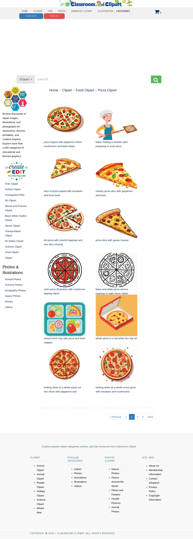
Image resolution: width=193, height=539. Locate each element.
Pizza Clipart (107, 90)
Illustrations (80, 481)
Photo (62, 11)
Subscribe (31, 16)
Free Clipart (11, 183)
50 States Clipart (14, 241)
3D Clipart (10, 200)
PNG (50, 11)
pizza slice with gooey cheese (112, 240)
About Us (154, 465)
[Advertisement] (96, 45)
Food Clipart (12, 252)
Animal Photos (13, 279)
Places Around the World (118, 481)
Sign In (54, 16)
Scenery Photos (14, 284)
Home (25, 11)
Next (150, 416)
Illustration (105, 11)
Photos (9, 301)
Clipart (38, 11)
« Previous (115, 416)
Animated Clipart (81, 11)
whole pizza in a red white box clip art (116, 338)
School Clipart (12, 189)
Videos (9, 307)
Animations (80, 477)
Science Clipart (13, 246)
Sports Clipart (12, 225)
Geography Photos (15, 290)
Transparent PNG (14, 194)
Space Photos (12, 295)
